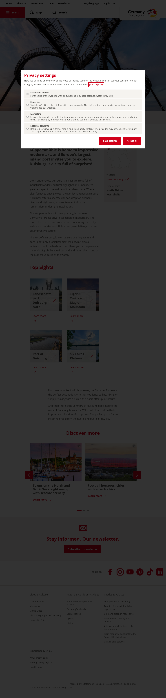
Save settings (110, 140)
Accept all (132, 140)
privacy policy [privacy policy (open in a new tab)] (96, 84)
